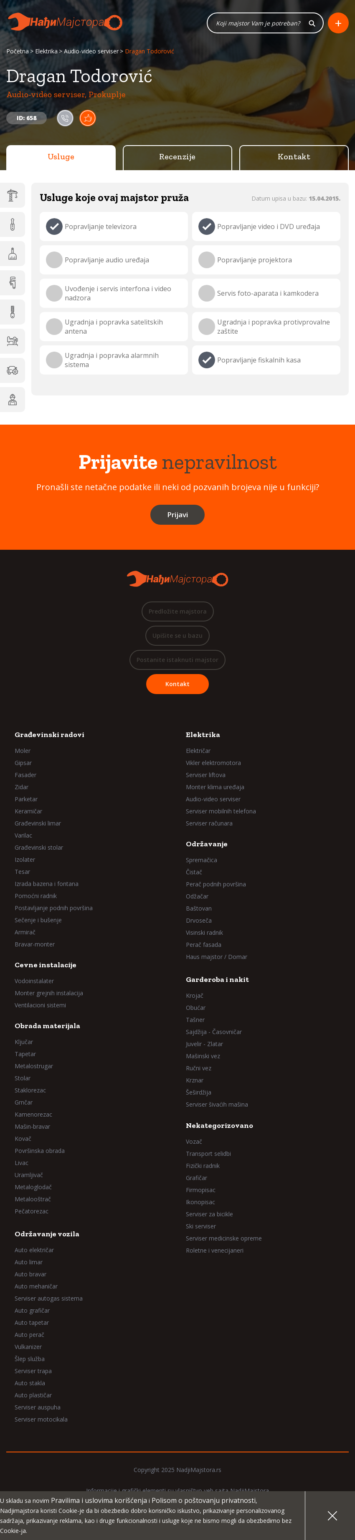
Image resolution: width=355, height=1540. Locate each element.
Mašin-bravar (32, 1126)
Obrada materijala (47, 1025)
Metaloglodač (33, 1187)
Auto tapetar (32, 1322)
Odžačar (197, 896)
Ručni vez (198, 1068)
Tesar (22, 872)
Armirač (25, 932)
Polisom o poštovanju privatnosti (204, 1500)
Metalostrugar (34, 1066)
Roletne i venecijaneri (214, 1250)
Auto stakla (30, 1383)
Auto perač (29, 1335)
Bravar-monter (35, 944)
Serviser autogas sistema (49, 1298)
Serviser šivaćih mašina (217, 1104)
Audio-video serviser (91, 51)
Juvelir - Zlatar (204, 1044)
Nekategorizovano (219, 1125)
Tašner (195, 1020)
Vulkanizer (28, 1347)
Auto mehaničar (36, 1286)
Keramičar (28, 811)
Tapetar (25, 1054)
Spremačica (201, 860)
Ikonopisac (200, 1202)
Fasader (25, 775)
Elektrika (46, 51)
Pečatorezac (31, 1211)
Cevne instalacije (45, 964)
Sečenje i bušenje (38, 920)
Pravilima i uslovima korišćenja (99, 1500)
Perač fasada (203, 945)
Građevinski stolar (39, 847)
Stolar (22, 1078)
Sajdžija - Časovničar (214, 1032)
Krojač (194, 995)
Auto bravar (30, 1274)
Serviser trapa (33, 1371)
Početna (17, 51)
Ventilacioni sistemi (40, 1005)
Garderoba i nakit (217, 979)
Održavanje (207, 843)
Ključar (24, 1042)
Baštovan (199, 908)
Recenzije (177, 156)
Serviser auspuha (38, 1407)
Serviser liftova (206, 775)
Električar (198, 751)
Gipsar (23, 763)
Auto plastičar (33, 1395)
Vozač (194, 1141)
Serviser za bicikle (209, 1214)
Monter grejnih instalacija (49, 993)
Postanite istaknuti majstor (177, 660)
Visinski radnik (204, 932)
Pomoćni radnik (36, 896)
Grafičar (196, 1178)
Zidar (21, 787)
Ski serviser (201, 1226)
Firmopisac (201, 1190)
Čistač (194, 872)
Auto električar (34, 1250)
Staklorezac (30, 1090)
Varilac (23, 835)
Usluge (61, 156)
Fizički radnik (203, 1166)
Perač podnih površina (216, 884)
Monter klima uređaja (215, 787)
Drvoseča (199, 920)
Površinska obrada (40, 1151)
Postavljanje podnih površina (54, 908)
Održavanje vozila (47, 1233)
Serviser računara (209, 823)
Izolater (25, 859)
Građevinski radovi (49, 734)
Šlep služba (30, 1359)
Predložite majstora (178, 611)
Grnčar (24, 1102)
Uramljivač (29, 1175)
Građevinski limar (38, 823)
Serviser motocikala (41, 1419)
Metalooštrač (33, 1199)
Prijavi (177, 514)
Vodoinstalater (34, 981)
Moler (22, 751)
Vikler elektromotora (213, 763)
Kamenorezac (33, 1114)
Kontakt (294, 156)
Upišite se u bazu (177, 635)
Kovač (23, 1138)
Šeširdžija (198, 1092)
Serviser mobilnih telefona (221, 811)
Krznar (194, 1080)
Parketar (26, 799)
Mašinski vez (203, 1056)
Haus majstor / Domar (216, 957)
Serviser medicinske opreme (224, 1238)
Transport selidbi (208, 1154)
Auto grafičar (32, 1310)
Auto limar (29, 1262)
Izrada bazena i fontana (47, 884)
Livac (21, 1163)
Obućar (195, 1008)
